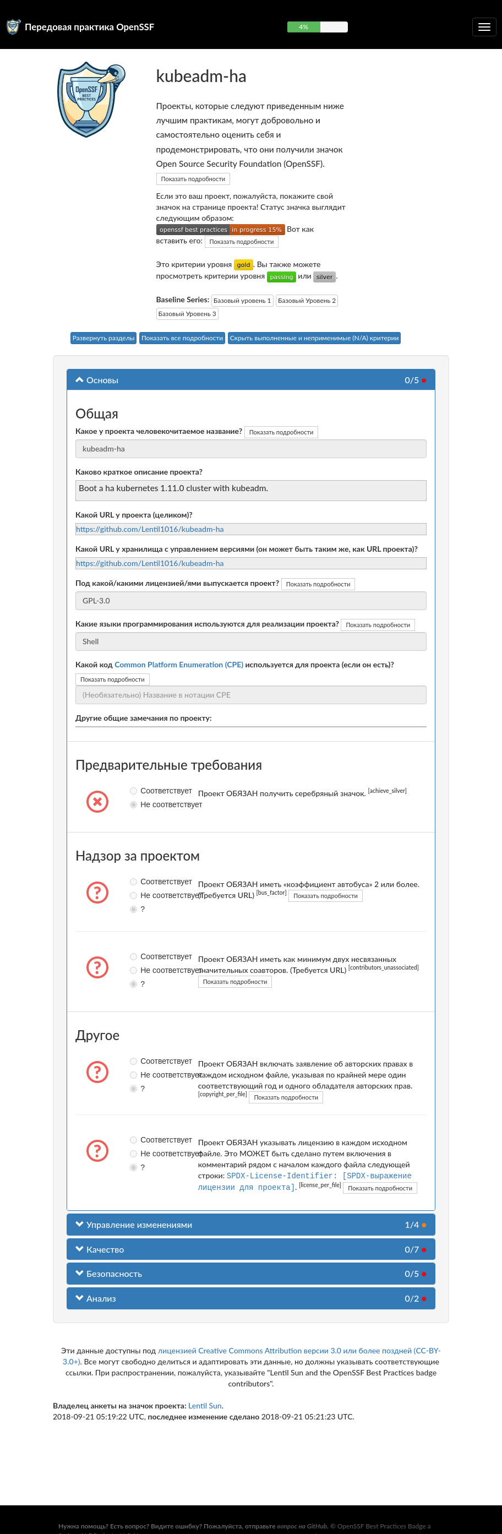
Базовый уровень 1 (242, 300)
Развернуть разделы (104, 338)
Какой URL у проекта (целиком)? (134, 514)
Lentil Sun (205, 1405)
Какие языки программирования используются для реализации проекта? (207, 623)
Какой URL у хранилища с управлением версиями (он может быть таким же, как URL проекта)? (246, 548)
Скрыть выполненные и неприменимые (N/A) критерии (314, 338)
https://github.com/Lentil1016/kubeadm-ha (150, 529)
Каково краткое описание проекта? (139, 471)
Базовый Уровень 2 (307, 300)
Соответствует (138, 790)
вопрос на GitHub (302, 1526)
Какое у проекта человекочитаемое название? (158, 431)
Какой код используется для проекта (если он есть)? (234, 664)
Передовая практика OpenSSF (89, 26)
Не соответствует (138, 804)
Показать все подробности (182, 338)
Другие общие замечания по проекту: (143, 717)
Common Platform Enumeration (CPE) (178, 664)
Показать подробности (193, 178)
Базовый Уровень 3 (187, 313)
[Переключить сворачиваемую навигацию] (484, 27)
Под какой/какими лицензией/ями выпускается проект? (177, 583)
